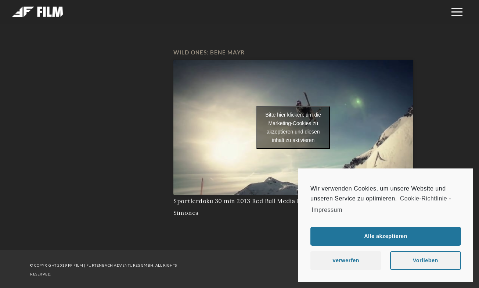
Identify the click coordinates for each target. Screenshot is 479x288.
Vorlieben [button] (425, 260)
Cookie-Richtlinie (423, 198)
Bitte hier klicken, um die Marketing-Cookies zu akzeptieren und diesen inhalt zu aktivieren (293, 127)
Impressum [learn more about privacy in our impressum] (326, 210)
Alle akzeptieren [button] (385, 236)
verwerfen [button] (345, 260)
